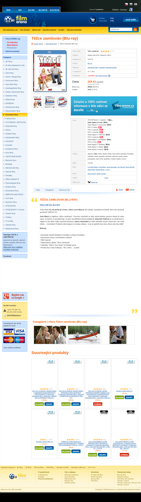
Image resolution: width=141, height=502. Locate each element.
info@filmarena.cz (14, 315)
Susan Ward (91, 169)
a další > (107, 169)
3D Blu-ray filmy (96, 477)
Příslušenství (12, 48)
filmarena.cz (112, 489)
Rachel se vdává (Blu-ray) (124, 391)
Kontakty (62, 30)
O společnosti (43, 475)
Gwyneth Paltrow (93, 167)
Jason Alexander (112, 167)
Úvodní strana (38, 44)
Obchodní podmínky (49, 30)
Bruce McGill (130, 167)
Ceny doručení (25, 30)
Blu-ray (90, 63)
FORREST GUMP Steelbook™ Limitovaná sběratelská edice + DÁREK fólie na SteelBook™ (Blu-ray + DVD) (71, 443)
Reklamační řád (70, 479)
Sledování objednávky (74, 30)
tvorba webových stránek (131, 489)
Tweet (106, 177)
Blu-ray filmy (95, 479)
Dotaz (121, 190)
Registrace (123, 9)
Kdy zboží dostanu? (101, 75)
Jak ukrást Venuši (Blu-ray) (44, 441)
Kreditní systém (70, 483)
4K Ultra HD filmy (97, 475)
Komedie (102, 67)
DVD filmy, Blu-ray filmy (125, 479)
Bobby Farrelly (101, 173)
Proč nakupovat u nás (10, 30)
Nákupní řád (36, 30)
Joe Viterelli (121, 167)
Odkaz (132, 190)
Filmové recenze (123, 477)
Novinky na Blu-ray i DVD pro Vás (128, 483)
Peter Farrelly (92, 173)
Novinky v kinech (123, 481)
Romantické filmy (111, 67)
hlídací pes (94, 182)
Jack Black (102, 167)
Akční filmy (92, 467)
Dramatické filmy (51, 44)
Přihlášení (115, 9)
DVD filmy (94, 481)
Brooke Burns (100, 169)
